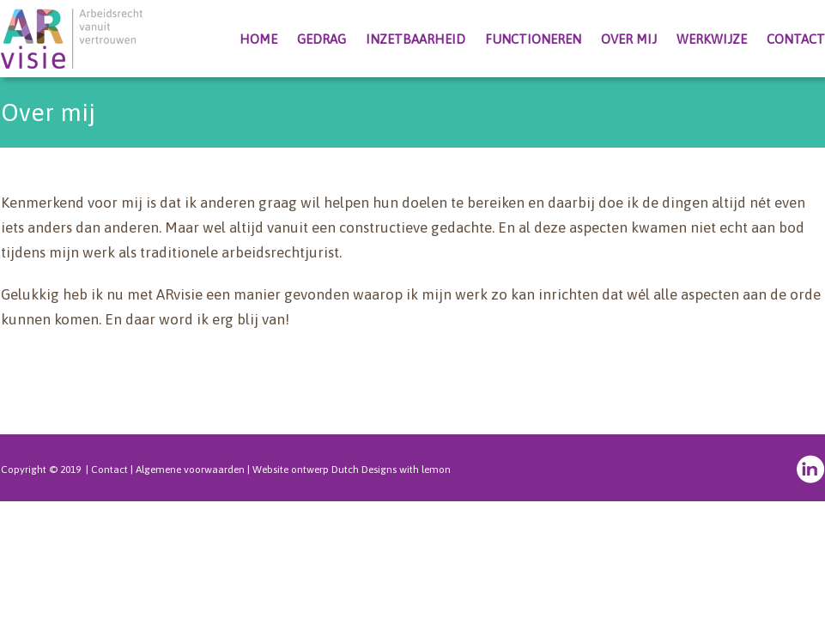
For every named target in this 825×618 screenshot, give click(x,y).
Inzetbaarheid (415, 39)
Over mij (629, 39)
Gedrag (321, 39)
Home (258, 39)
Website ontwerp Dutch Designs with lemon (351, 470)
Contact (796, 39)
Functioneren (533, 39)
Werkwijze (711, 39)
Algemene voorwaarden (190, 470)
